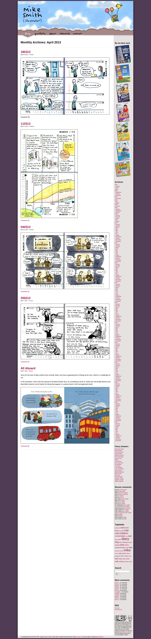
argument (117, 528)
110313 (25, 123)
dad (130, 536)
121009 (117, 595)
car (122, 531)
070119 (122, 495)
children (124, 533)
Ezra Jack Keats (119, 456)
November (118, 239)
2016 (116, 243)
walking (121, 561)
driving (130, 542)
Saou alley (122, 491)
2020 (116, 204)
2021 (116, 200)
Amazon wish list (126, 632)
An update (125, 499)
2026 (116, 184)
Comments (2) (25, 220)
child (117, 533)
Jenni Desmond (119, 462)
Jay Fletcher (118, 461)
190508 (117, 593)
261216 (117, 588)
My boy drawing (123, 492)
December (118, 195)
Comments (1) (25, 291)
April (116, 189)
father (127, 545)
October (117, 193)
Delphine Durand (119, 455)
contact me (79, 636)
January (117, 186)
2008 (116, 402)
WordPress (100, 636)
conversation (120, 536)
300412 (117, 590)
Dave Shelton (118, 453)
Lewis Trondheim (119, 469)
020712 (117, 599)
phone (128, 553)
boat (116, 531)
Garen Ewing (118, 458)
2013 (116, 302)
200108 (117, 585)
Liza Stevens (118, 470)
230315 (117, 587)
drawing (124, 542)
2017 (116, 223)
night (120, 553)
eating (117, 545)
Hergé (116, 459)
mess (121, 551)
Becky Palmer (118, 450)
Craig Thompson (119, 452)
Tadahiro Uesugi (119, 479)
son (116, 558)
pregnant (117, 556)
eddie (122, 545)
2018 (116, 213)
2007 (116, 422)
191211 (117, 582)
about (52, 35)
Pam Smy (117, 475)
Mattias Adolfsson (119, 472)
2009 (116, 382)
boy (120, 530)
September (118, 192)
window (126, 561)
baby (123, 528)
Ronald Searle (118, 476)
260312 (117, 598)
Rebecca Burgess (119, 512)
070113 (117, 584)
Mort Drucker (118, 473)
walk (117, 561)
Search (118, 568)
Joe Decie (117, 466)
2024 (116, 197)
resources (65, 35)
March (117, 187)
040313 (25, 227)
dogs (120, 542)
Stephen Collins (119, 478)
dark (116, 539)
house (122, 547)
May (116, 201)
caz (126, 530)
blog (28, 35)
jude (127, 547)
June (116, 232)
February (117, 216)
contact (77, 35)
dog (117, 542)
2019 (116, 207)
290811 (117, 596)
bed (127, 528)
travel (127, 559)
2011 (116, 342)
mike (127, 550)
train (124, 559)
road (130, 556)
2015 (116, 262)
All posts (117, 608)
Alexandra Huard (119, 449)
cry (127, 536)
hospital (117, 547)
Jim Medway (118, 464)
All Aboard (28, 368)
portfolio (40, 35)
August (117, 203)
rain (122, 556)
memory (117, 551)
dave (119, 539)
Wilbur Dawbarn (119, 481)
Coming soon (123, 489)
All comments (118, 609)
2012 (116, 322)
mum (116, 553)
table (120, 559)
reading (126, 556)
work (130, 561)
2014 (116, 282)
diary (125, 539)
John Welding (118, 467)
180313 (25, 52)
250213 (25, 298)
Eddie (120, 514)
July (116, 233)
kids (130, 547)
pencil (124, 553)
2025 (116, 190)
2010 (116, 362)
